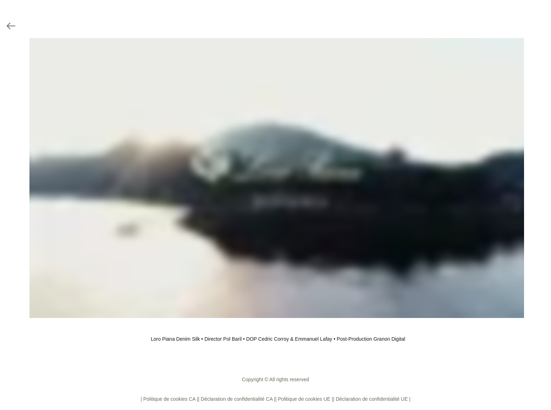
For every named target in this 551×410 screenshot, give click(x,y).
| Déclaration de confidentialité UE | (372, 399)
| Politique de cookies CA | (169, 399)
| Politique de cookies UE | (304, 399)
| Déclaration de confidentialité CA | (236, 399)
